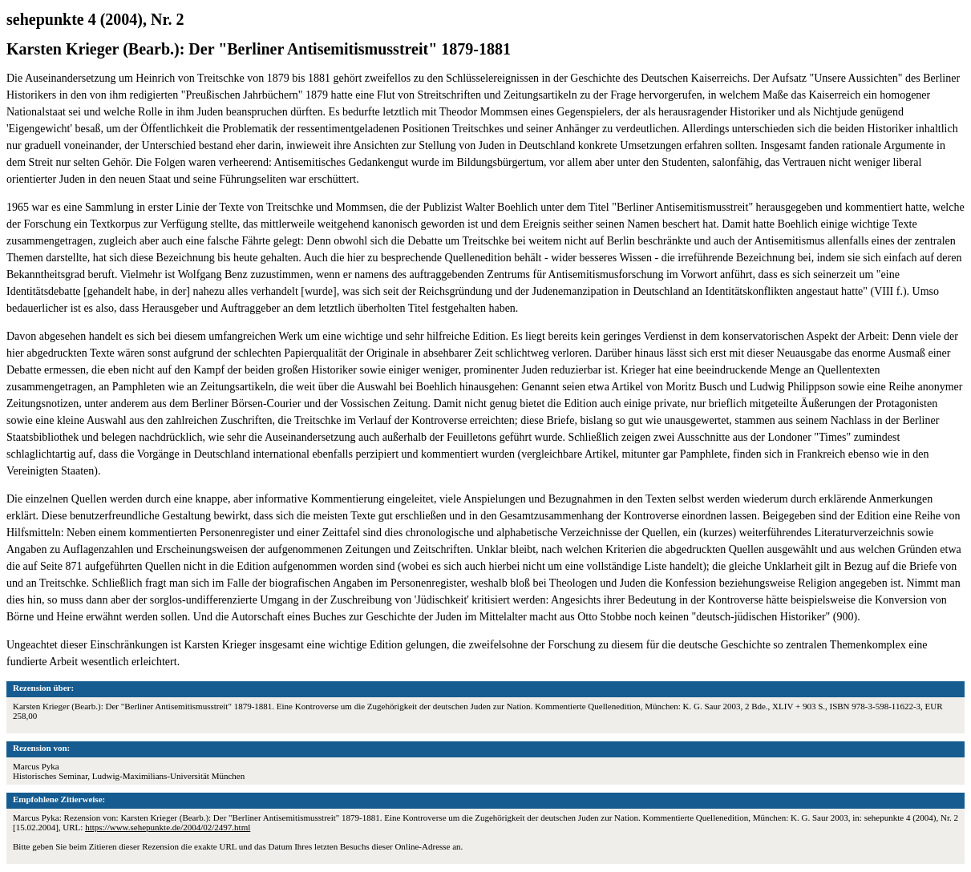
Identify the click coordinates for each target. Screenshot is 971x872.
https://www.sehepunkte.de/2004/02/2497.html (167, 827)
